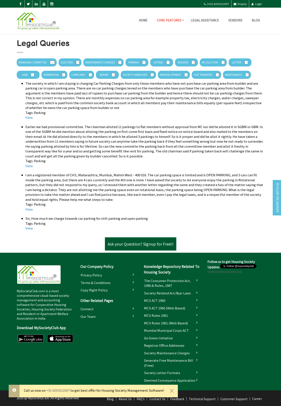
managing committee (37, 62)
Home (143, 20)
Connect (87, 309)
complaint (81, 75)
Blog (256, 20)
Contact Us (157, 399)
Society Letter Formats (162, 372)
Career (257, 398)
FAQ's (141, 399)
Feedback (177, 399)
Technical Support (202, 399)
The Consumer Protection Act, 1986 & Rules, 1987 (167, 283)
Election (70, 62)
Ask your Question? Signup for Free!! (141, 244)
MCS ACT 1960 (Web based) (164, 308)
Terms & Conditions (96, 282)
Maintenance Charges (103, 62)
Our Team (88, 316)
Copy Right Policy (94, 290)
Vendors (235, 20)
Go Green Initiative (158, 338)
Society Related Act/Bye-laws (167, 293)
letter (240, 62)
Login (256, 4)
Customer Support (234, 399)
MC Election (213, 62)
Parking (137, 62)
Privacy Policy (91, 275)
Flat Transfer (206, 75)
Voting (162, 62)
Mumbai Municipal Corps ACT (166, 330)
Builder (186, 62)
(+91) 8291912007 (216, 4)
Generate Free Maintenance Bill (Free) (168, 363)
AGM (28, 75)
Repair (107, 75)
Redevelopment (174, 75)
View (29, 117)
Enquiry (240, 4)
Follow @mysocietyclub (224, 271)
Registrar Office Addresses (164, 345)
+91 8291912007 (58, 390)
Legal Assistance (205, 20)
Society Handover (138, 75)
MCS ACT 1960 (154, 300)
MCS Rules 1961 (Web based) (166, 323)
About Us (125, 399)
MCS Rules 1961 (156, 315)
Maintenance (237, 75)
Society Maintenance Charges (167, 353)
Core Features (169, 20)
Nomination (54, 75)
